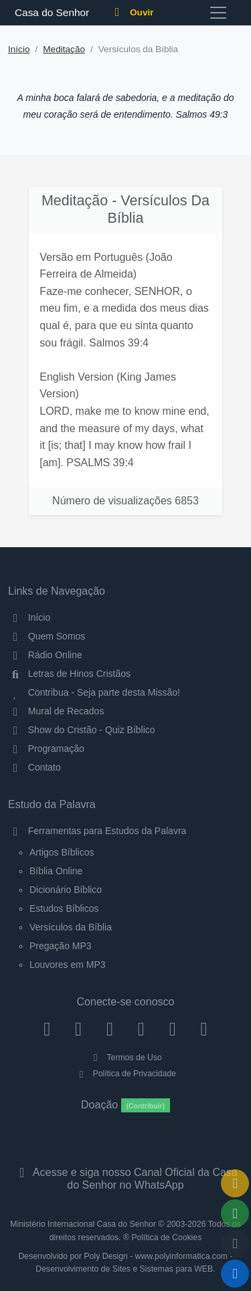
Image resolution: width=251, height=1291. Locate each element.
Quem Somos (46, 636)
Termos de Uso (125, 1057)
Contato (34, 767)
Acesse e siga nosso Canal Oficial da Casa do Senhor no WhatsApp (125, 1179)
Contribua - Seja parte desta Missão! (94, 692)
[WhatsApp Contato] (172, 1028)
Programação (46, 748)
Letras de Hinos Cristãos (69, 673)
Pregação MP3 (60, 945)
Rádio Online (45, 655)
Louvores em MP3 (67, 964)
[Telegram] (204, 1028)
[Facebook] (47, 1028)
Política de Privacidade (125, 1073)
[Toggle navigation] (218, 12)
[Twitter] (110, 1028)
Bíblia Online (55, 871)
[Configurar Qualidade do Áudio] (235, 1243)
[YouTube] (141, 1028)
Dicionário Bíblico (65, 889)
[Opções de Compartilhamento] (235, 1213)
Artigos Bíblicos (61, 852)
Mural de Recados (56, 711)
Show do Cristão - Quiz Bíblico (81, 729)
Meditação (64, 49)
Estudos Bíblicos (64, 908)
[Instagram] (78, 1028)
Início (19, 49)
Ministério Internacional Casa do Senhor (83, 1224)
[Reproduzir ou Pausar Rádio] (235, 1274)
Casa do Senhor (50, 12)
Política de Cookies (166, 1237)
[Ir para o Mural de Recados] (235, 1183)
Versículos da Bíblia (70, 927)
